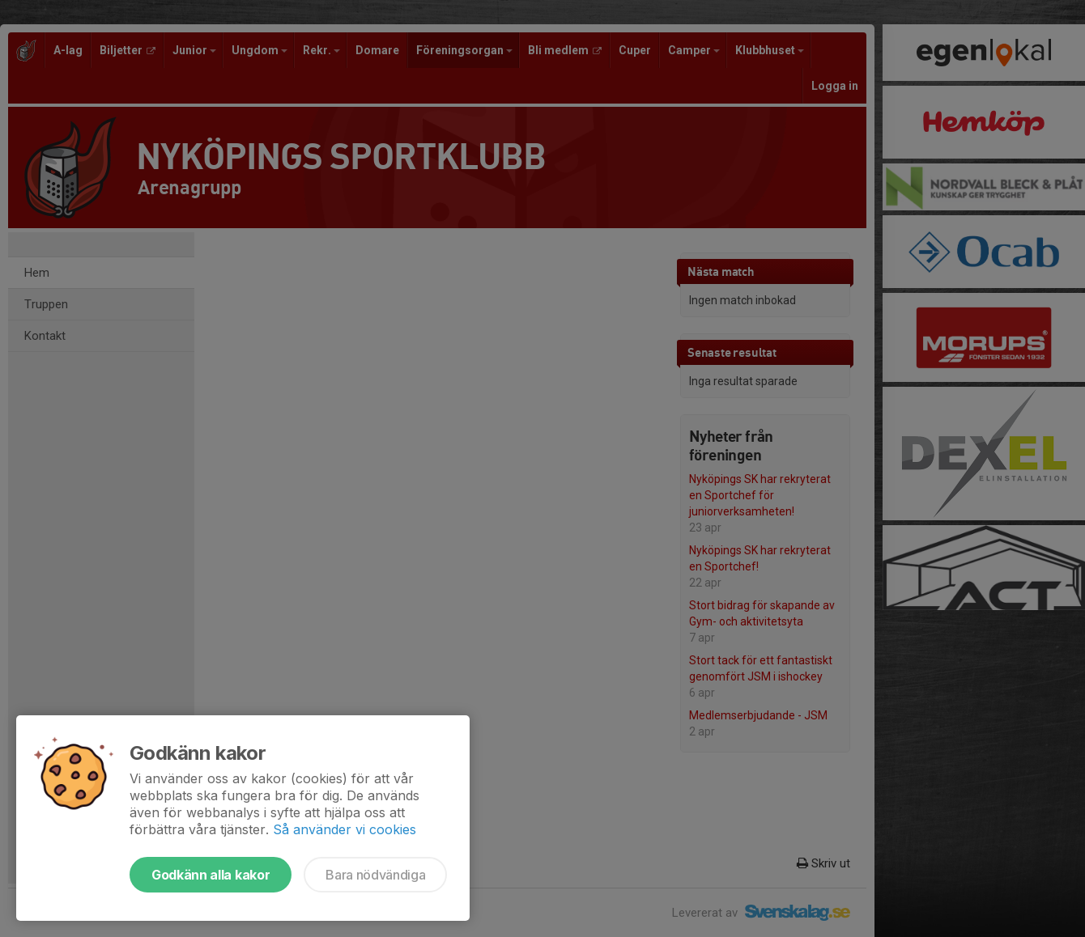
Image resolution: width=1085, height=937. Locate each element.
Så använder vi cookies (344, 829)
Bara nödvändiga (375, 875)
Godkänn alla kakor (210, 875)
